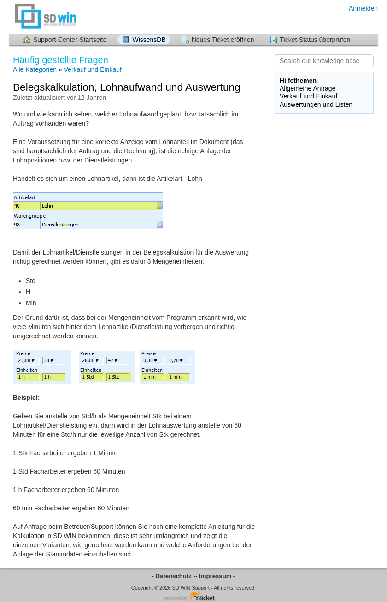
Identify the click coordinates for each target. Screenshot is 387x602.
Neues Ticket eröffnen (223, 39)
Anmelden (363, 8)
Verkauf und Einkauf (93, 69)
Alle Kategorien (35, 69)
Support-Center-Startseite (70, 39)
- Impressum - (215, 576)
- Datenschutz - (174, 576)
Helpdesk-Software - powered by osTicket (193, 596)
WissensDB (148, 39)
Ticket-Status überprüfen (315, 39)
